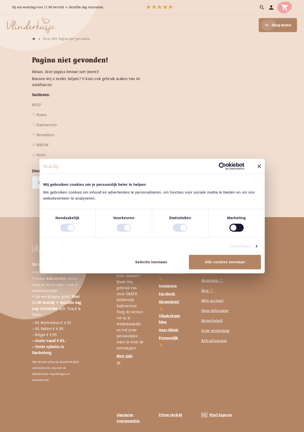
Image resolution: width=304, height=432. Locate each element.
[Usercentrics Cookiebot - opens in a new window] (226, 166)
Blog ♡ (207, 290)
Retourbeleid (212, 320)
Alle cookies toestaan (225, 262)
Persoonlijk (168, 338)
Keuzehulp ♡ (212, 280)
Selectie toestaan (151, 262)
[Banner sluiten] (259, 166)
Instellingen (240, 246)
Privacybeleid (170, 415)
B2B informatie (214, 340)
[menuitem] (36, 105)
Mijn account (212, 300)
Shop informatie (215, 310)
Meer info (125, 356)
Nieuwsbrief (169, 302)
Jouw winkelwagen (217, 330)
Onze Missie (168, 330)
